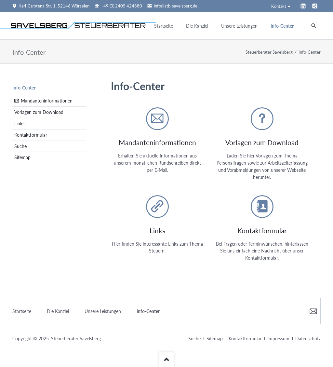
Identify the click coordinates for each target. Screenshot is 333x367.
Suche (20, 146)
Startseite (21, 311)
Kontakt (278, 6)
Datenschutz (308, 338)
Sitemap (22, 157)
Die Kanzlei (58, 311)
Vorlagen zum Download (38, 112)
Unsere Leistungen (103, 311)
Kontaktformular (30, 135)
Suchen (313, 26)
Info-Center (23, 87)
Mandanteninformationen (47, 100)
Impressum (278, 338)
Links (19, 123)
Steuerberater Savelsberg (269, 52)
